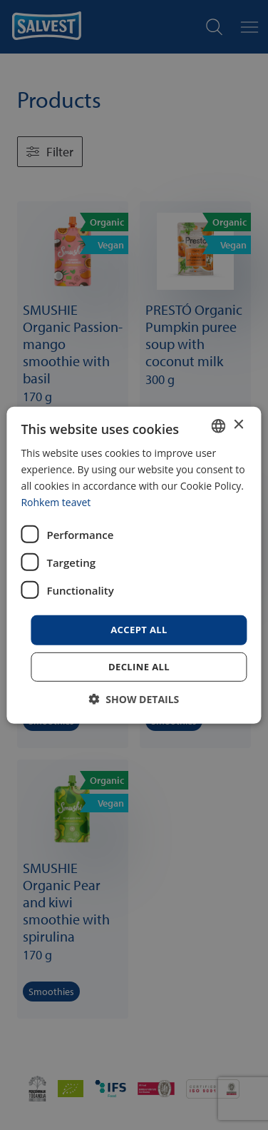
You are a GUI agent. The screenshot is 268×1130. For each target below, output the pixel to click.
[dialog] (133, 564)
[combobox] (219, 425)
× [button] (238, 425)
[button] (134, 699)
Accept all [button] (139, 629)
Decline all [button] (139, 666)
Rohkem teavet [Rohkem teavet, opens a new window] (56, 502)
